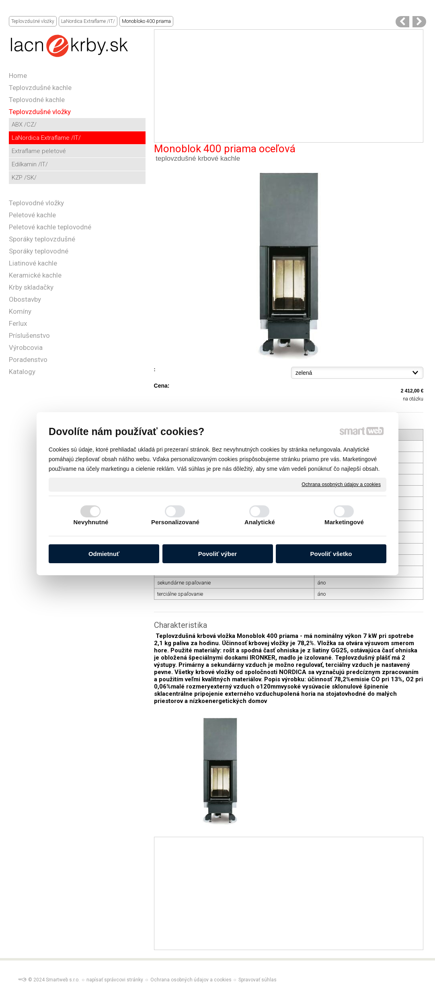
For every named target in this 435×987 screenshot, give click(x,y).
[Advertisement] (288, 86)
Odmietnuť (103, 553)
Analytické (259, 522)
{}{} (357, 373)
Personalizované (175, 522)
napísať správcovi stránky (114, 980)
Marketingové (344, 522)
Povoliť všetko (331, 553)
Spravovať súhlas (257, 980)
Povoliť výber (217, 553)
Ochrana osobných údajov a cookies (341, 484)
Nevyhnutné (91, 522)
